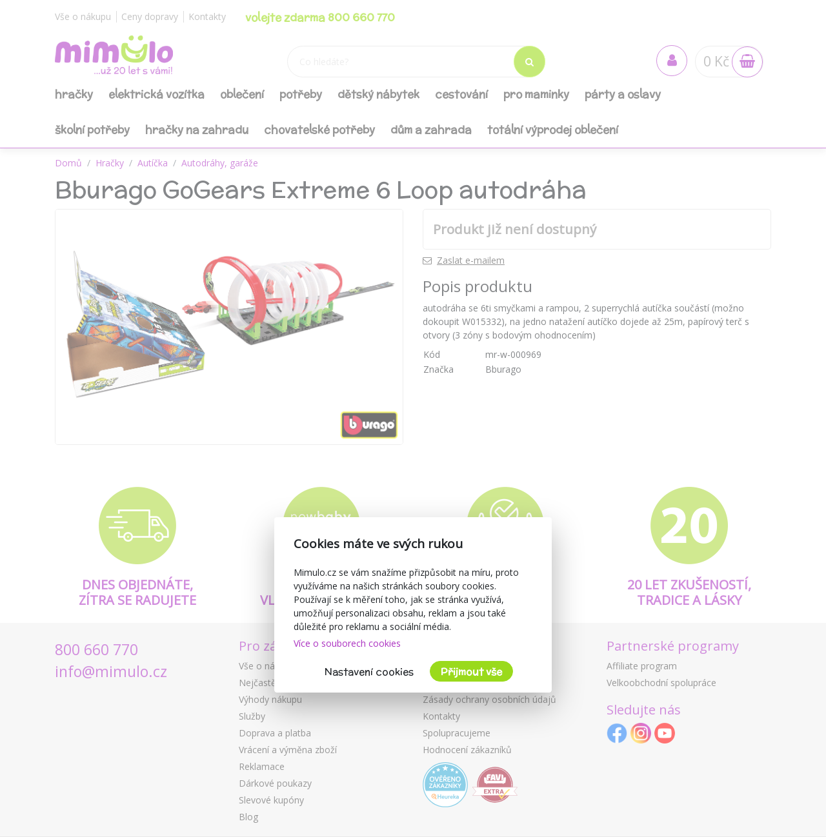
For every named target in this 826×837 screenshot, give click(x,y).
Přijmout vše (471, 671)
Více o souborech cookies (347, 643)
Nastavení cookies (369, 671)
